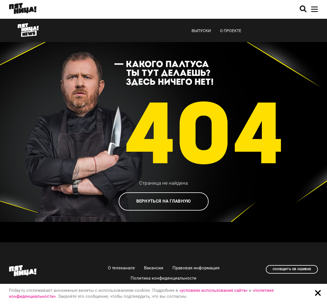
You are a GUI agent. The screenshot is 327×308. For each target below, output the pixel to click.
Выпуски (201, 30)
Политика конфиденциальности (163, 278)
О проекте (230, 30)
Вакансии (153, 267)
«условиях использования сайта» (213, 290)
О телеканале (121, 267)
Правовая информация (195, 267)
